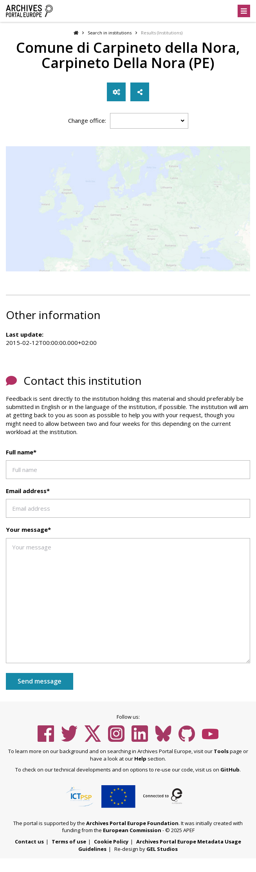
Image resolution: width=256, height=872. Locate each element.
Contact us (29, 841)
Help (140, 758)
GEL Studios (162, 848)
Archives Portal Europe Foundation (132, 823)
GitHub (230, 769)
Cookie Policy (111, 841)
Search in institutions (110, 33)
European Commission (132, 830)
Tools (221, 751)
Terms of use (69, 841)
